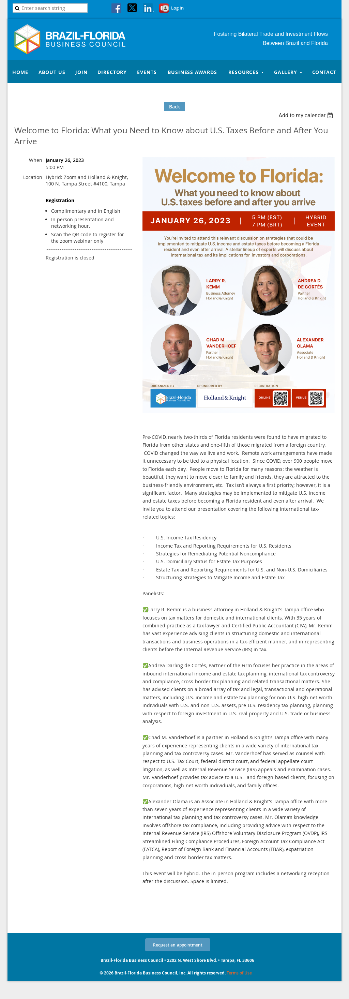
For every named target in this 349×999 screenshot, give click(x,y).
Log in (177, 8)
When (35, 160)
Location (32, 177)
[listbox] (306, 115)
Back (174, 106)
